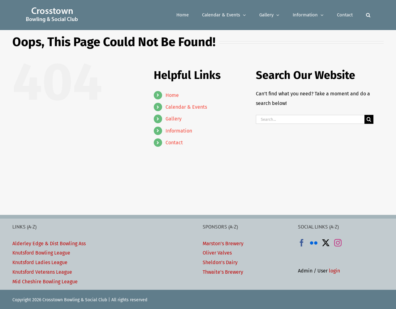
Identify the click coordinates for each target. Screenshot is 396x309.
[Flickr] (313, 242)
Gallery (174, 119)
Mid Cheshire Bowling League (45, 282)
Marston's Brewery (223, 243)
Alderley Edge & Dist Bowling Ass (49, 243)
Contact (174, 143)
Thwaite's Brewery (223, 272)
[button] (368, 15)
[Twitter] (325, 242)
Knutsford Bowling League (41, 253)
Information (179, 131)
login (334, 271)
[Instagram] (338, 242)
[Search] (368, 119)
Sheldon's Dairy (220, 262)
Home (172, 95)
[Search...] (310, 119)
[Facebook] (301, 242)
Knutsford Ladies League (39, 262)
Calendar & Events (186, 107)
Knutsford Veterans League (42, 272)
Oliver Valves (217, 253)
